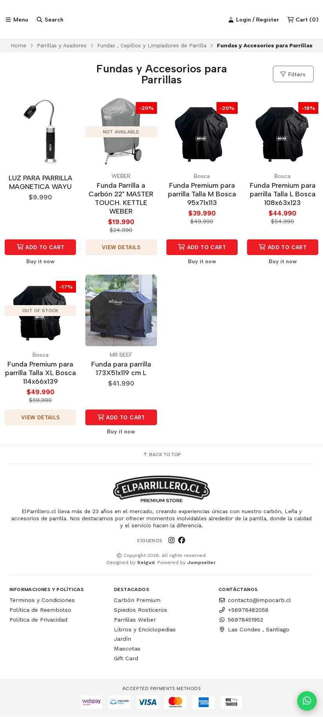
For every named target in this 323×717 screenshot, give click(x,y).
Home (18, 45)
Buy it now (40, 261)
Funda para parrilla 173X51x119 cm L (121, 368)
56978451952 (240, 619)
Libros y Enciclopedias (145, 629)
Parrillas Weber (135, 619)
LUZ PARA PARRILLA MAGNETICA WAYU (40, 182)
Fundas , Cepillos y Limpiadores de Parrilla (151, 45)
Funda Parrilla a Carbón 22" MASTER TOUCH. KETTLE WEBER (120, 198)
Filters (292, 74)
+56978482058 (243, 610)
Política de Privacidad (38, 619)
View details (121, 247)
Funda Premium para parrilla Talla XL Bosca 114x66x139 (40, 372)
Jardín (122, 639)
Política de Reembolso (40, 610)
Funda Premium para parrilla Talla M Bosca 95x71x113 (202, 194)
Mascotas (127, 648)
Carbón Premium (137, 600)
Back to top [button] (161, 454)
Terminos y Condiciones (42, 600)
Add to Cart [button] (40, 247)
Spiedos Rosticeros (140, 610)
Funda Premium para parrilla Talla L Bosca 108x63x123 (283, 194)
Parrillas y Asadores (62, 45)
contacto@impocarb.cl (254, 600)
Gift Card (126, 658)
